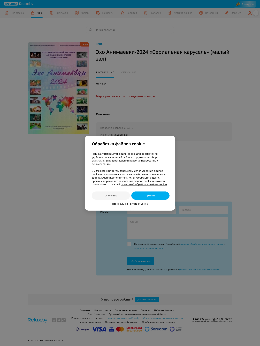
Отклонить (111, 195)
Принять (151, 195)
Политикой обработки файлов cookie (144, 184)
